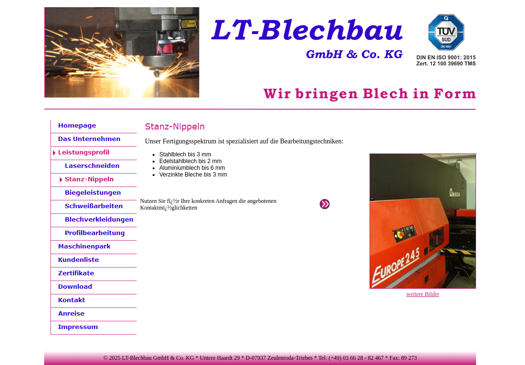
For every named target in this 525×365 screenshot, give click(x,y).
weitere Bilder (422, 294)
